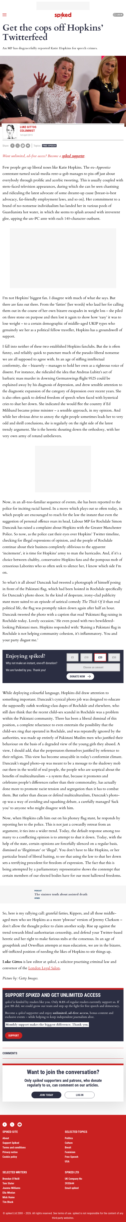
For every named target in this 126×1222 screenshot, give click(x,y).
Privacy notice (10, 1152)
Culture (69, 1142)
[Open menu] (4, 14)
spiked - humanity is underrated (63, 15)
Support (13, 1035)
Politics (69, 1138)
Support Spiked (10, 1142)
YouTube (19, 1124)
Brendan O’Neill (10, 1178)
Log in (117, 14)
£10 (86, 657)
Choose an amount (93, 667)
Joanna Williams (11, 1188)
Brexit (68, 1147)
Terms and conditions (14, 1147)
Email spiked (72, 1188)
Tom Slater (8, 1183)
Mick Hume (8, 1197)
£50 (114, 657)
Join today (46, 1095)
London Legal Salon (44, 968)
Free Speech (49, 145)
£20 (100, 657)
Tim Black (7, 1202)
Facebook (4, 1124)
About (5, 1138)
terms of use (64, 1213)
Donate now (77, 676)
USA (67, 1161)
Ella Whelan (8, 1192)
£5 (72, 657)
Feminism (70, 1152)
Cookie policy (9, 1156)
